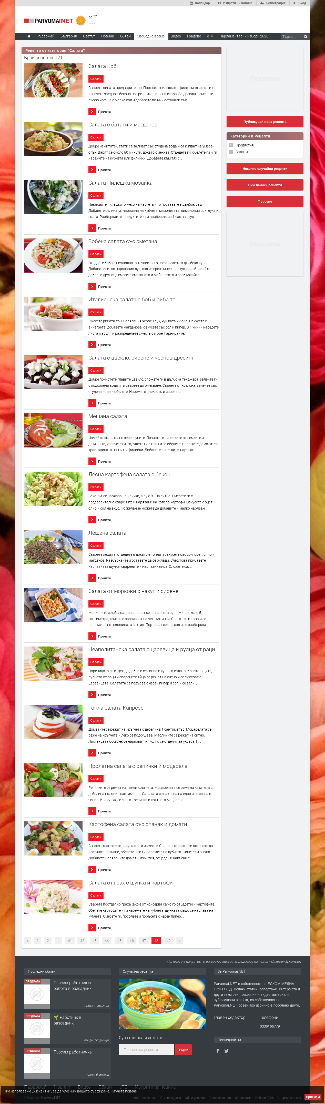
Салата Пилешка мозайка (120, 182)
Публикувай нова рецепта (264, 122)
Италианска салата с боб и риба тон (133, 299)
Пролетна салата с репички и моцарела (137, 766)
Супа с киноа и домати (140, 1037)
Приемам (313, 1097)
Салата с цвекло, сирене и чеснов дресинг (141, 357)
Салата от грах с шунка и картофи (130, 882)
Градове (194, 36)
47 (144, 940)
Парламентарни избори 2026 (243, 36)
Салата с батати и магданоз (122, 124)
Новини (107, 36)
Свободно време (151, 36)
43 (95, 940)
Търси (183, 1050)
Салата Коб (102, 66)
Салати (95, 79)
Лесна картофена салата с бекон (129, 474)
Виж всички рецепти (265, 185)
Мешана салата (107, 416)
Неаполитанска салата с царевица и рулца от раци (151, 649)
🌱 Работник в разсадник (67, 1020)
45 (119, 940)
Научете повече (124, 1091)
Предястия (245, 145)
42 (82, 940)
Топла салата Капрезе (116, 707)
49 (169, 940)
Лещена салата (107, 532)
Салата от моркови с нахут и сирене (133, 591)
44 (107, 940)
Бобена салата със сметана (122, 241)
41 (70, 940)
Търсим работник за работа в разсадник (73, 985)
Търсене (265, 201)
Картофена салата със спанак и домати (137, 824)
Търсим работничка (73, 1052)
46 (132, 940)
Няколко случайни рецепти (265, 169)
